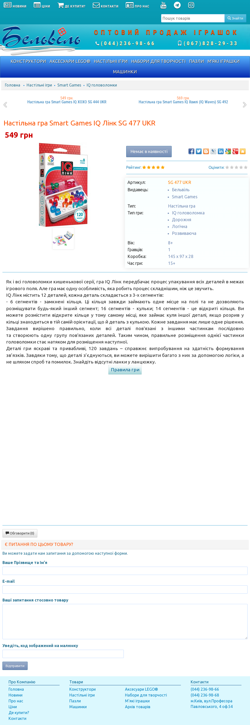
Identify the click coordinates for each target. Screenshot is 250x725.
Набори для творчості (146, 695)
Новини (15, 695)
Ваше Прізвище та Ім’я (24, 562)
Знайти (235, 18)
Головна (12, 85)
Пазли (75, 701)
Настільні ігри (39, 85)
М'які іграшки (137, 701)
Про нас (16, 701)
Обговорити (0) (20, 533)
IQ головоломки (102, 85)
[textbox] (193, 18)
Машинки (78, 707)
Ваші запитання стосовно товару (35, 600)
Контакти (17, 718)
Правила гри (125, 369)
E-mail (8, 581)
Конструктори (82, 689)
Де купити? (19, 712)
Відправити (15, 666)
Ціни (13, 707)
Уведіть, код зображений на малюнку (40, 645)
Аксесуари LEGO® (141, 689)
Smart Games (69, 85)
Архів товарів (137, 707)
